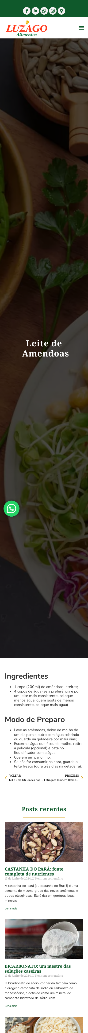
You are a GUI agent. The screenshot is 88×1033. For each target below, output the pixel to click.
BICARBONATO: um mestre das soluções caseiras (38, 968)
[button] (81, 27)
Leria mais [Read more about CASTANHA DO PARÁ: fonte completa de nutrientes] (11, 908)
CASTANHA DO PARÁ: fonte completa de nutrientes (34, 871)
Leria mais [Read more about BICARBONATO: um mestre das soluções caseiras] (11, 1006)
